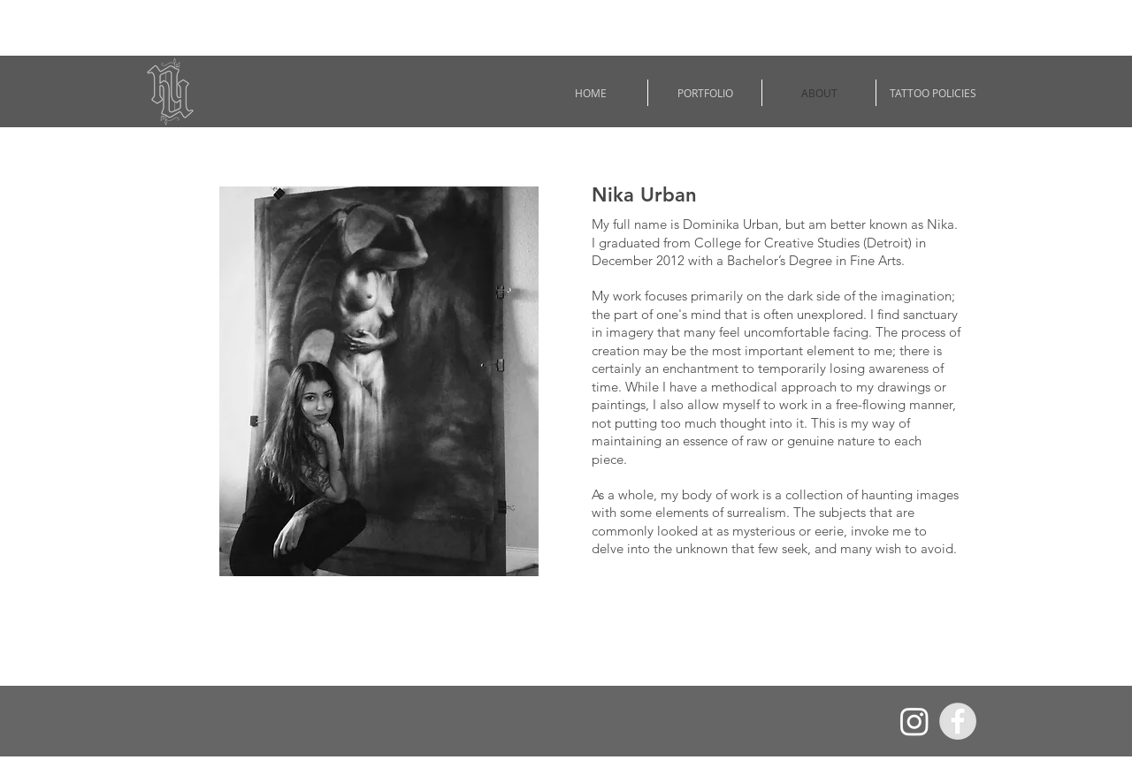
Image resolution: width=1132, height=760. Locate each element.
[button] (704, 93)
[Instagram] (914, 721)
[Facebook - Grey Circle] (957, 721)
